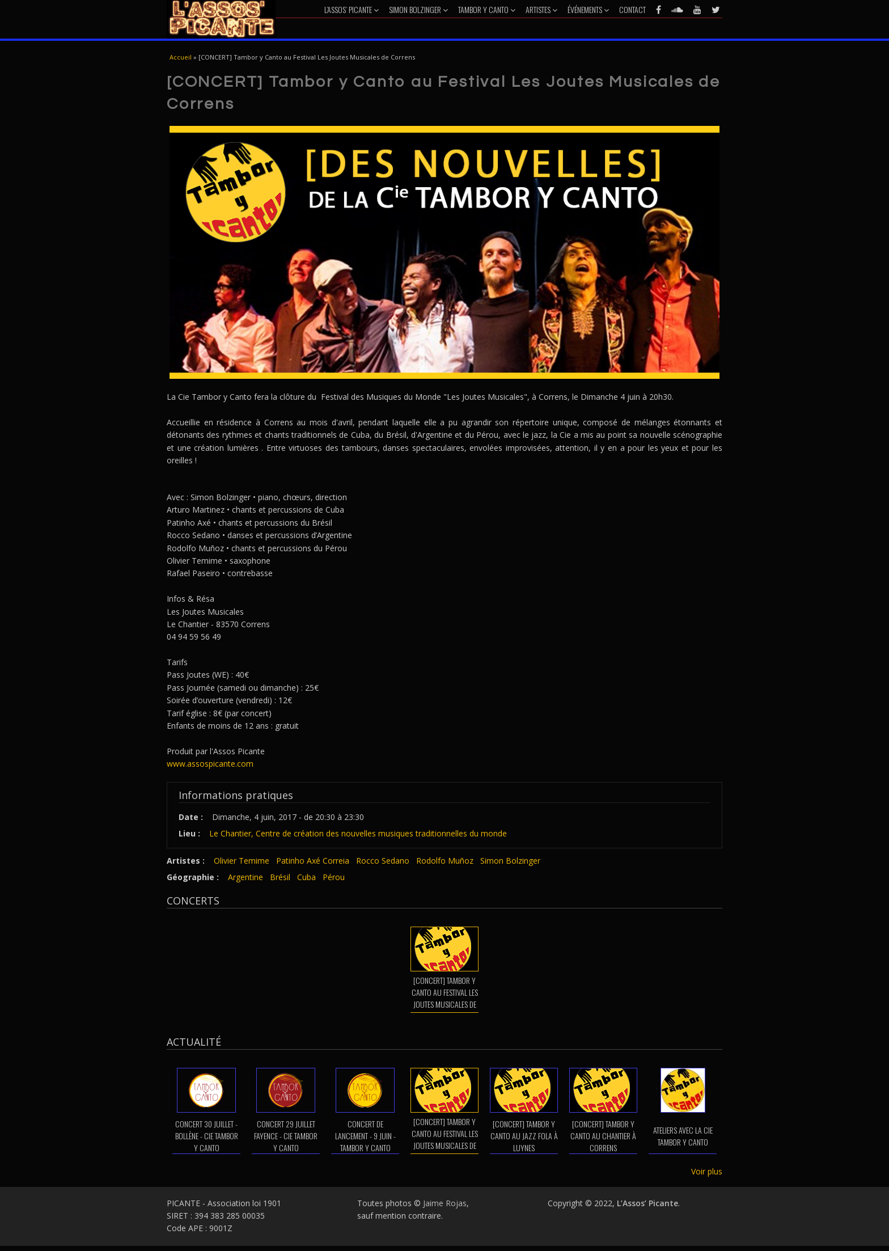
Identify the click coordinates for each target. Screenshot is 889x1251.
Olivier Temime (241, 860)
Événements (588, 9)
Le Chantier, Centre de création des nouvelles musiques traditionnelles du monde (358, 833)
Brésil (280, 877)
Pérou (334, 877)
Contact (632, 9)
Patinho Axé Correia (312, 860)
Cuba (306, 877)
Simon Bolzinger (418, 9)
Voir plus (706, 1171)
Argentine (245, 877)
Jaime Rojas (445, 1203)
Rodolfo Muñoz (444, 860)
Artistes (541, 9)
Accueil (181, 57)
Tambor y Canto (486, 9)
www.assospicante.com (210, 763)
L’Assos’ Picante (351, 9)
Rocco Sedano (382, 860)
